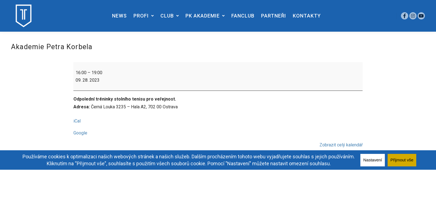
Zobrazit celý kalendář (341, 145)
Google (80, 133)
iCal (77, 121)
